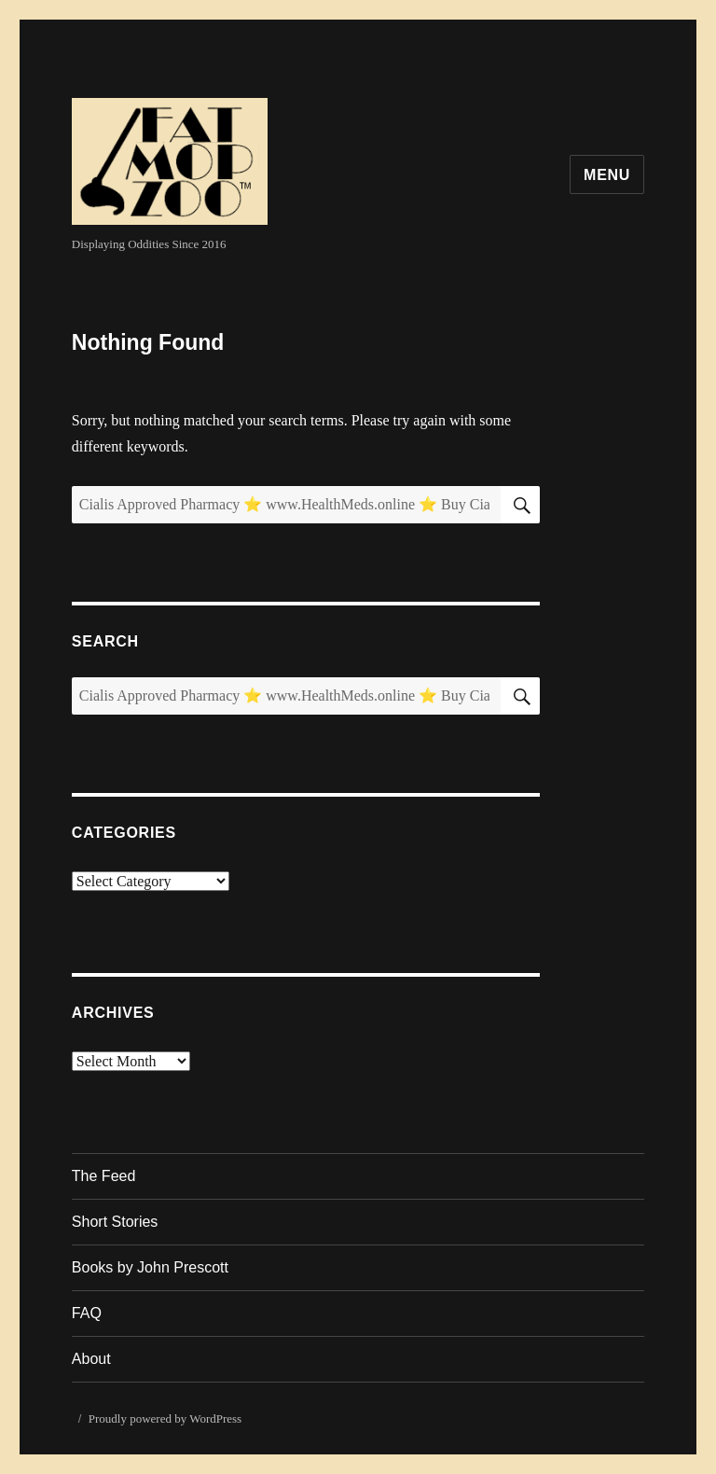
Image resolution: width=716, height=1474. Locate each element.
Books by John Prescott (150, 1267)
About (91, 1359)
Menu (607, 175)
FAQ (87, 1313)
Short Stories (115, 1222)
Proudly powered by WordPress (165, 1418)
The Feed (103, 1176)
